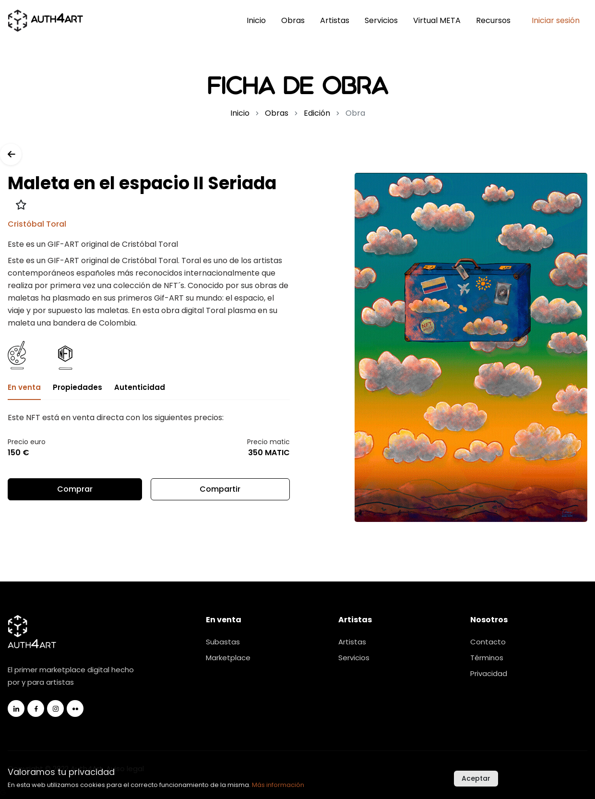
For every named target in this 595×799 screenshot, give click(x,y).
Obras (293, 20)
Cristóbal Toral (37, 224)
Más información (278, 784)
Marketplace (228, 658)
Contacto (488, 642)
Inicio (256, 20)
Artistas (334, 20)
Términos (486, 658)
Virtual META (437, 20)
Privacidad (488, 673)
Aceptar (476, 778)
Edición (317, 113)
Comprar (75, 489)
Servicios (381, 20)
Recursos (493, 20)
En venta (24, 387)
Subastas (223, 642)
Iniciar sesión (556, 20)
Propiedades (77, 387)
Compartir (220, 492)
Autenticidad (139, 387)
